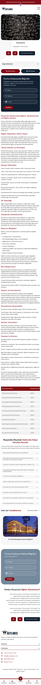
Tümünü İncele (33, 510)
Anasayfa (16, 46)
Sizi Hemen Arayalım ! (27, 53)
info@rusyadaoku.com (9, 656)
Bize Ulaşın (10, 71)
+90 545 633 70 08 (8, 653)
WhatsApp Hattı (7, 659)
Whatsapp (30, 71)
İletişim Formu (7, 662)
